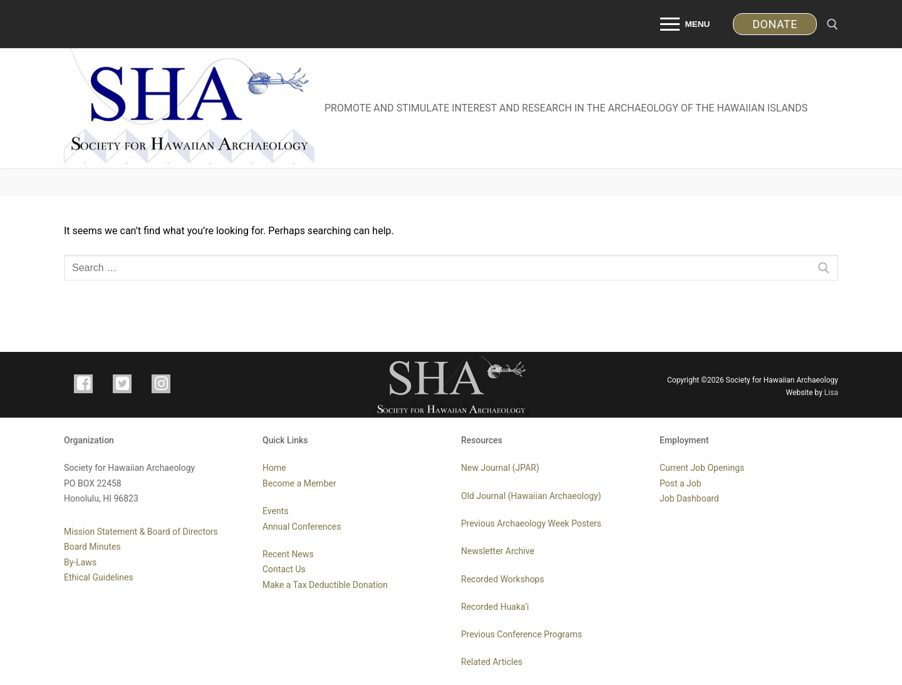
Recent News (288, 554)
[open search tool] (832, 24)
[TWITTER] (122, 383)
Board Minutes (92, 547)
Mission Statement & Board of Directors (141, 532)
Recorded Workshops (502, 579)
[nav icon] (685, 24)
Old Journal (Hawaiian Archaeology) (531, 496)
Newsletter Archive (497, 551)
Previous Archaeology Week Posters (531, 523)
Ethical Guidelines (98, 577)
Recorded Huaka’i (495, 607)
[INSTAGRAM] (161, 383)
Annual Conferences (301, 527)
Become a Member (299, 483)
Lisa (831, 392)
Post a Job (681, 483)
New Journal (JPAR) (500, 468)
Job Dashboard (689, 498)
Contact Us (284, 569)
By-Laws (80, 562)
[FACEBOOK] (83, 383)
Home (274, 468)
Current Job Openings (702, 468)
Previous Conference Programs (521, 634)
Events (275, 511)
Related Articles (491, 662)
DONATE (774, 24)
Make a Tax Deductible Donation (325, 585)
